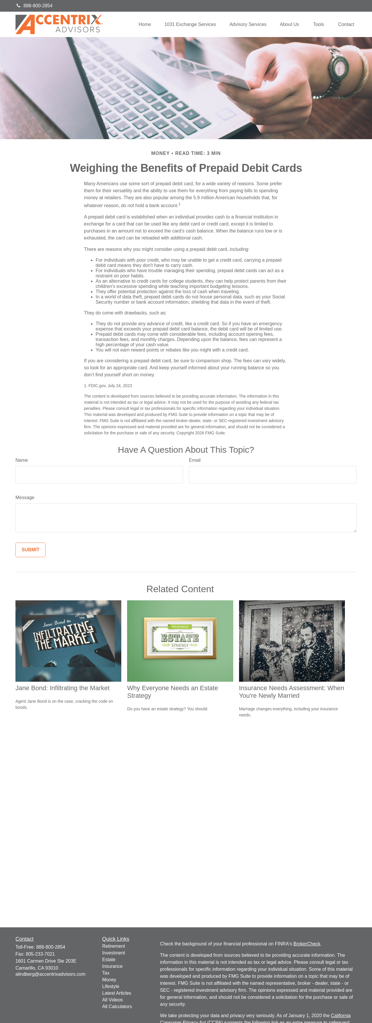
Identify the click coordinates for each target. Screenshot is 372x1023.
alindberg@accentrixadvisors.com (50, 974)
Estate (108, 959)
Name (21, 460)
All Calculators (117, 1006)
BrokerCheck (306, 943)
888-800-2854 (33, 5)
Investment (113, 952)
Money (109, 979)
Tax (106, 972)
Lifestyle (111, 986)
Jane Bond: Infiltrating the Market (62, 688)
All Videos (112, 999)
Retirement (113, 946)
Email (195, 460)
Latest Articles (116, 993)
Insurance (112, 966)
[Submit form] (30, 550)
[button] (144, 24)
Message (24, 497)
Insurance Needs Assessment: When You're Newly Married (291, 691)
